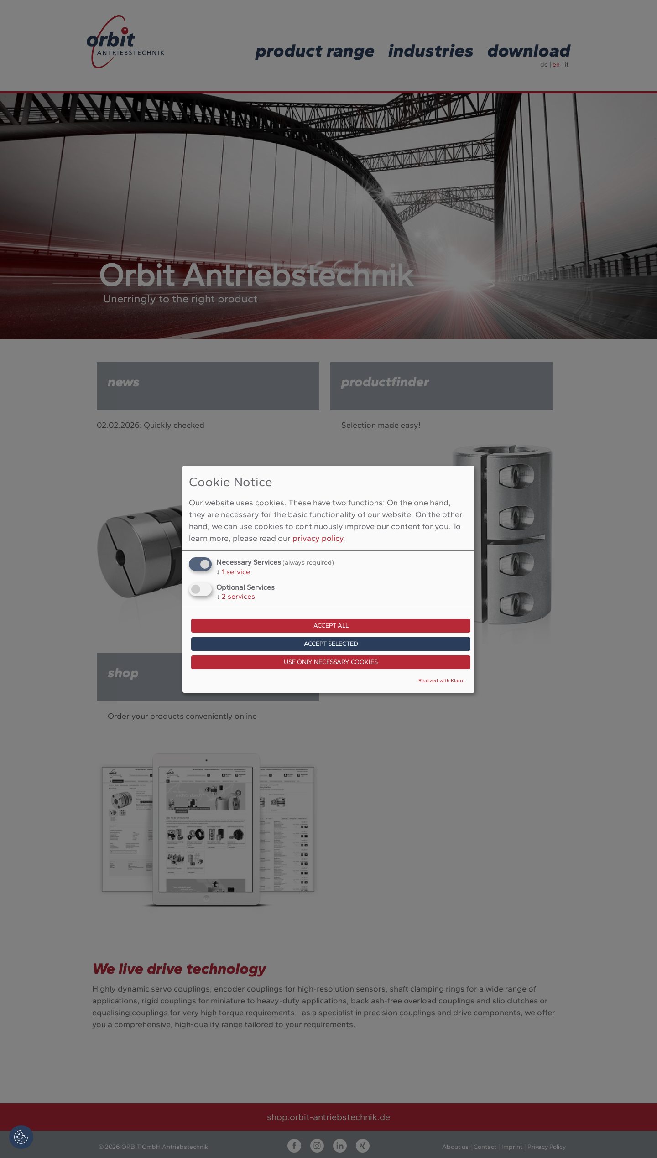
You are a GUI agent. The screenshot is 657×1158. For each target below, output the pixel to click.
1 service (233, 571)
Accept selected (331, 644)
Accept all (331, 625)
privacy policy (317, 538)
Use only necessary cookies (331, 662)
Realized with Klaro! (441, 680)
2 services (235, 596)
